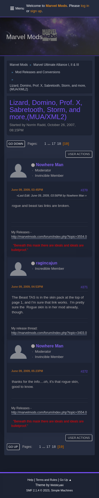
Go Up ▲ (66, 479)
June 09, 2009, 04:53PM (27, 286)
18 (59, 144)
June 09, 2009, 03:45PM (27, 189)
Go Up (13, 446)
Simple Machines (62, 490)
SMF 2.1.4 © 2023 (37, 490)
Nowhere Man (49, 164)
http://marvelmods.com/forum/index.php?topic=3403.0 (49, 333)
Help (30, 479)
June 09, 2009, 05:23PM (27, 371)
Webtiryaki (57, 485)
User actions (79, 154)
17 (54, 144)
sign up (36, 11)
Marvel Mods (24, 36)
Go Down (15, 143)
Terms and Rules (46, 479)
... (49, 144)
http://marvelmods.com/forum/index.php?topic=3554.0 (49, 237)
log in (85, 6)
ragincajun (46, 263)
